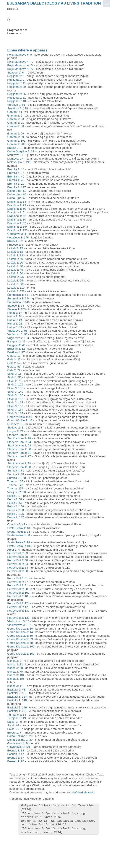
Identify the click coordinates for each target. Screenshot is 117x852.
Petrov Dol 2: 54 (17, 564)
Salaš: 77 (13, 729)
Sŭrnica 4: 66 (15, 470)
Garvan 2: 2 (14, 115)
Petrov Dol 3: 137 (18, 610)
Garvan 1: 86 (15, 126)
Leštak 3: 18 (15, 251)
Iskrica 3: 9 (14, 660)
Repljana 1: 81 (16, 97)
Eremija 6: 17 (15, 172)
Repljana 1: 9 (15, 79)
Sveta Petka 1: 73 (18, 531)
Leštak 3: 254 (16, 280)
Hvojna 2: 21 (15, 431)
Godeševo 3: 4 (16, 233)
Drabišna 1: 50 (16, 208)
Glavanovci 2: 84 (18, 743)
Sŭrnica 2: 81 (15, 474)
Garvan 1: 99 (15, 133)
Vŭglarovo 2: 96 (17, 330)
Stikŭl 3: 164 (15, 409)
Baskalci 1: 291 (17, 711)
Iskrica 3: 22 (15, 664)
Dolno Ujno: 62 (16, 198)
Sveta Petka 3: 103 (19, 546)
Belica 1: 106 (15, 506)
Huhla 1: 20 (14, 316)
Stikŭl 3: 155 (15, 395)
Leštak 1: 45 (15, 269)
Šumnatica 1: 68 (17, 294)
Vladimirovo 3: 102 (19, 625)
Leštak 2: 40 (15, 266)
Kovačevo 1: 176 (18, 237)
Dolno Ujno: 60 (16, 194)
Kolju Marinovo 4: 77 (20, 61)
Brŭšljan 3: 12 (16, 348)
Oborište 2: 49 (16, 524)
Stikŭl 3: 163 (15, 402)
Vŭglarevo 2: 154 (18, 338)
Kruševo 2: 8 (15, 244)
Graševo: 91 (15, 424)
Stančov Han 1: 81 (19, 452)
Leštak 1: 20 (15, 262)
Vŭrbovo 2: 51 (16, 104)
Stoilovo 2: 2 (15, 427)
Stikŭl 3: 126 (15, 384)
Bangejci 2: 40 (16, 345)
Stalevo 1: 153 (16, 309)
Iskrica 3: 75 (15, 671)
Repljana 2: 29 (16, 86)
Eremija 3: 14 (15, 169)
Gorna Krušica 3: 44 (20, 632)
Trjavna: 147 (15, 485)
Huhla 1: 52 (14, 323)
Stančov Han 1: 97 (19, 456)
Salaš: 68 (13, 725)
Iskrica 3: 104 (15, 675)
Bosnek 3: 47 (15, 754)
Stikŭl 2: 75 (14, 381)
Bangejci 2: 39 (16, 341)
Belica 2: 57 (14, 503)
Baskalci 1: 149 (17, 707)
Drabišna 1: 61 (16, 212)
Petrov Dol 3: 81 (17, 585)
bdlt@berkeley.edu (82, 792)
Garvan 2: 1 (14, 111)
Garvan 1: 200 (16, 144)
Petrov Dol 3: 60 (17, 571)
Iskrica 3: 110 (15, 685)
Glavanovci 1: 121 (18, 746)
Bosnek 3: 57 (15, 757)
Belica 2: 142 (15, 517)
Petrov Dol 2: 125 (18, 607)
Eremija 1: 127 (16, 187)
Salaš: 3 (12, 721)
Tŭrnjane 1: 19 (16, 718)
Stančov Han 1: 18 (19, 438)
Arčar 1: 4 (13, 549)
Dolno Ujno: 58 (16, 190)
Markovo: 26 (15, 155)
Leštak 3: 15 (15, 248)
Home (10, 9)
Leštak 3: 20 (15, 259)
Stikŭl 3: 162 (15, 399)
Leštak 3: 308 (16, 284)
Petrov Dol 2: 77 (17, 581)
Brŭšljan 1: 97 (16, 352)
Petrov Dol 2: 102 (18, 592)
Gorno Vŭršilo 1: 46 (19, 417)
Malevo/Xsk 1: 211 (19, 162)
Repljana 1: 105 (17, 101)
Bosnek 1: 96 (15, 761)
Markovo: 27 (15, 158)
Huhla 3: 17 (14, 312)
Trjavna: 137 (15, 481)
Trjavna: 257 (15, 488)
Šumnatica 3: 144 (18, 298)
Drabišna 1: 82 (16, 223)
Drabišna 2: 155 (17, 230)
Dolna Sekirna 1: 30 (20, 739)
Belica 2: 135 (15, 513)
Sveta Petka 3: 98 (18, 542)
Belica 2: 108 (15, 510)
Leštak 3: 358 (16, 291)
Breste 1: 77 (15, 732)
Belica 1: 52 (14, 499)
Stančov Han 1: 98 (19, 463)
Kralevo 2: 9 (15, 241)
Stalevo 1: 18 (15, 305)
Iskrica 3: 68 (15, 668)
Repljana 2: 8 (15, 76)
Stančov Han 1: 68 (19, 445)
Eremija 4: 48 (15, 180)
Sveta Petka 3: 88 (18, 535)
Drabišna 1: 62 (16, 215)
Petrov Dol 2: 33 (17, 553)
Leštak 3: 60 (15, 273)
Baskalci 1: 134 (17, 696)
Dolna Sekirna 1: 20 (20, 736)
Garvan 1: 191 (16, 140)
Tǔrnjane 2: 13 (16, 714)
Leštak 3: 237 (16, 276)
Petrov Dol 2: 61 (17, 578)
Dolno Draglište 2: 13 (20, 151)
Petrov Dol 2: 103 (18, 596)
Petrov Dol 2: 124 (18, 603)
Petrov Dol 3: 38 (17, 556)
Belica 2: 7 (14, 495)
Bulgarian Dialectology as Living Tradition (54, 3)
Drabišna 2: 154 (17, 226)
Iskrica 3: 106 (15, 678)
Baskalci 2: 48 (16, 689)
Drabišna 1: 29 (16, 205)
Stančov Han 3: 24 (19, 442)
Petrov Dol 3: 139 (18, 617)
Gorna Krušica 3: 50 (20, 635)
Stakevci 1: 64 (16, 72)
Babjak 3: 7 (14, 147)
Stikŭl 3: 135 (15, 388)
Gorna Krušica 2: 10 (20, 628)
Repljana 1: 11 (16, 83)
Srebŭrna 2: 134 (17, 108)
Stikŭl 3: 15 (14, 373)
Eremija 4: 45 (15, 176)
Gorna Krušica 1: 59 (20, 639)
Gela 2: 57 (14, 363)
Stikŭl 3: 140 (15, 391)
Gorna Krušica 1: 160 (20, 646)
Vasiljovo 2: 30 (16, 492)
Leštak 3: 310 (16, 287)
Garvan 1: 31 (15, 122)
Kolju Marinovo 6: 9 (19, 54)
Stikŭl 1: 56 (14, 377)
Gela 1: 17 (14, 355)
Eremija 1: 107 (16, 183)
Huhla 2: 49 (14, 320)
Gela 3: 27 (14, 359)
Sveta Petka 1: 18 (18, 528)
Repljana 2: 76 (16, 94)
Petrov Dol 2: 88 (17, 589)
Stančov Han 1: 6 (18, 434)
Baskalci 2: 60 (16, 693)
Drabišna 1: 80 (16, 219)
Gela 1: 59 (14, 366)
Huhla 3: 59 (14, 327)
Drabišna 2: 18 (16, 201)
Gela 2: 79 (14, 370)
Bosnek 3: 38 (15, 750)
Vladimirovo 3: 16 (18, 621)
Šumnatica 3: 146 (18, 302)
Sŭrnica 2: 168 (16, 478)
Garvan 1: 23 (15, 119)
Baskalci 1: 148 (17, 700)
